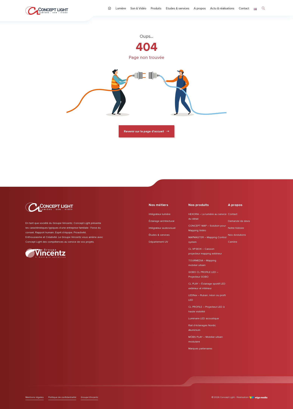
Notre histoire (236, 228)
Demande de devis (239, 221)
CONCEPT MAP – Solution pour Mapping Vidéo (207, 228)
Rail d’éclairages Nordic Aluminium (202, 328)
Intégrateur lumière (159, 214)
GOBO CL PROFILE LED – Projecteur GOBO (203, 274)
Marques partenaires (200, 348)
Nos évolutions (237, 234)
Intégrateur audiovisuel (162, 228)
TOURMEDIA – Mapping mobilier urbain (202, 263)
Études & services (159, 234)
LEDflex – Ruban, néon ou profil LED (207, 298)
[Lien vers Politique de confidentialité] (62, 397)
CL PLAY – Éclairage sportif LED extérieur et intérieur (206, 286)
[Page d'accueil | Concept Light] (46, 11)
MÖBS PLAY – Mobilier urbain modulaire (205, 339)
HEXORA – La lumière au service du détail (207, 216)
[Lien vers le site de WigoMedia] (258, 397)
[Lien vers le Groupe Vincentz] (45, 253)
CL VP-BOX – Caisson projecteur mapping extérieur (205, 251)
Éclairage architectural (161, 221)
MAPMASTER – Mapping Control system (207, 240)
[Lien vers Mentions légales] (34, 397)
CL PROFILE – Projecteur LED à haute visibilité (206, 309)
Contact (232, 214)
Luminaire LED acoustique (203, 318)
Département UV (158, 241)
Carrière (232, 241)
